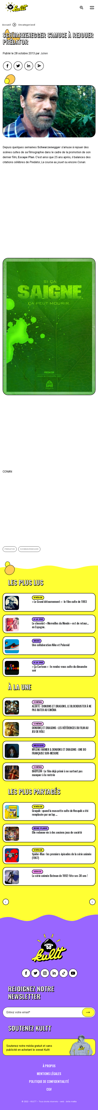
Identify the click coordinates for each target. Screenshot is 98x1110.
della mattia (71, 1101)
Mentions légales (49, 1073)
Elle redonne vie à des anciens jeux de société (57, 832)
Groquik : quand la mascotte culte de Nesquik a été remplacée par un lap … (60, 813)
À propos (49, 1065)
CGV (49, 1089)
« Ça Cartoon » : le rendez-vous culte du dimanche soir (59, 668)
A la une (38, 619)
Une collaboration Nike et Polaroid (50, 645)
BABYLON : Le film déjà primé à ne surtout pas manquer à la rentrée (57, 773)
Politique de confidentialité (49, 1081)
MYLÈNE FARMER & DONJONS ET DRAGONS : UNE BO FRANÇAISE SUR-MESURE (59, 751)
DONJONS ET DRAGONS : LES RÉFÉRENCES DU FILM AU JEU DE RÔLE (60, 730)
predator (10, 549)
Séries (37, 872)
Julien (44, 53)
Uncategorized (26, 24)
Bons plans (40, 828)
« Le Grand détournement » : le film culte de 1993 (59, 601)
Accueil (6, 24)
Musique (39, 745)
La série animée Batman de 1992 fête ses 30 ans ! (60, 876)
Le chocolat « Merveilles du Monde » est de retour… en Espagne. (60, 625)
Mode (37, 641)
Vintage (38, 597)
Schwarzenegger (29, 549)
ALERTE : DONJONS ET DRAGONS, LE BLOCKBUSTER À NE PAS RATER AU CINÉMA (61, 708)
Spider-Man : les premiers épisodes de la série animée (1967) (61, 856)
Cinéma (38, 702)
